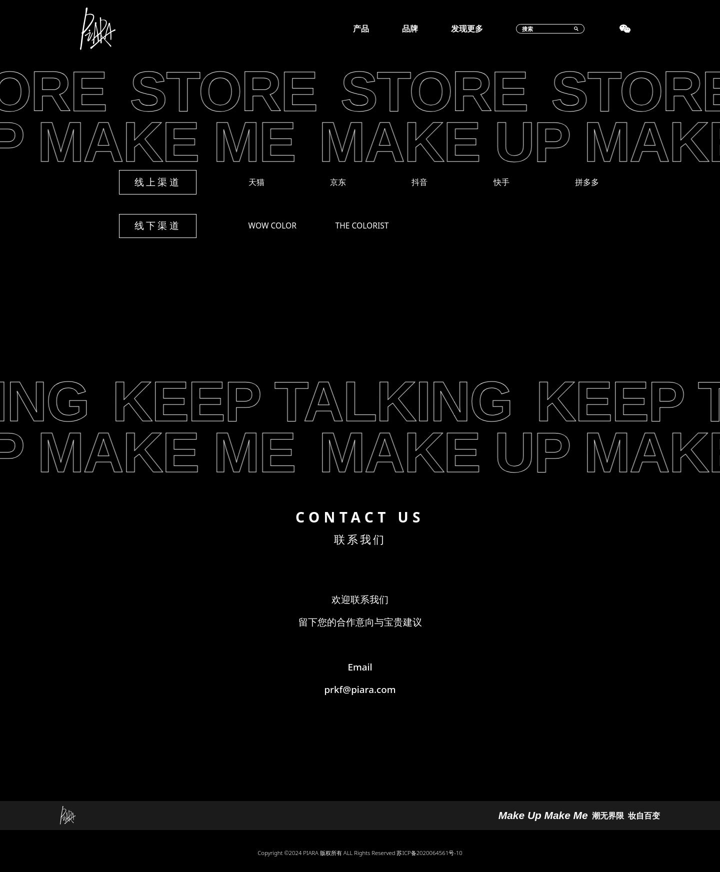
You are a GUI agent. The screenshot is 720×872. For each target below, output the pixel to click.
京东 (338, 182)
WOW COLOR (272, 225)
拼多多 (587, 182)
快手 (502, 182)
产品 (361, 29)
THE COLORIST (362, 225)
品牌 (410, 29)
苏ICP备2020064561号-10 (429, 852)
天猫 (256, 182)
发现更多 (467, 29)
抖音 (420, 182)
